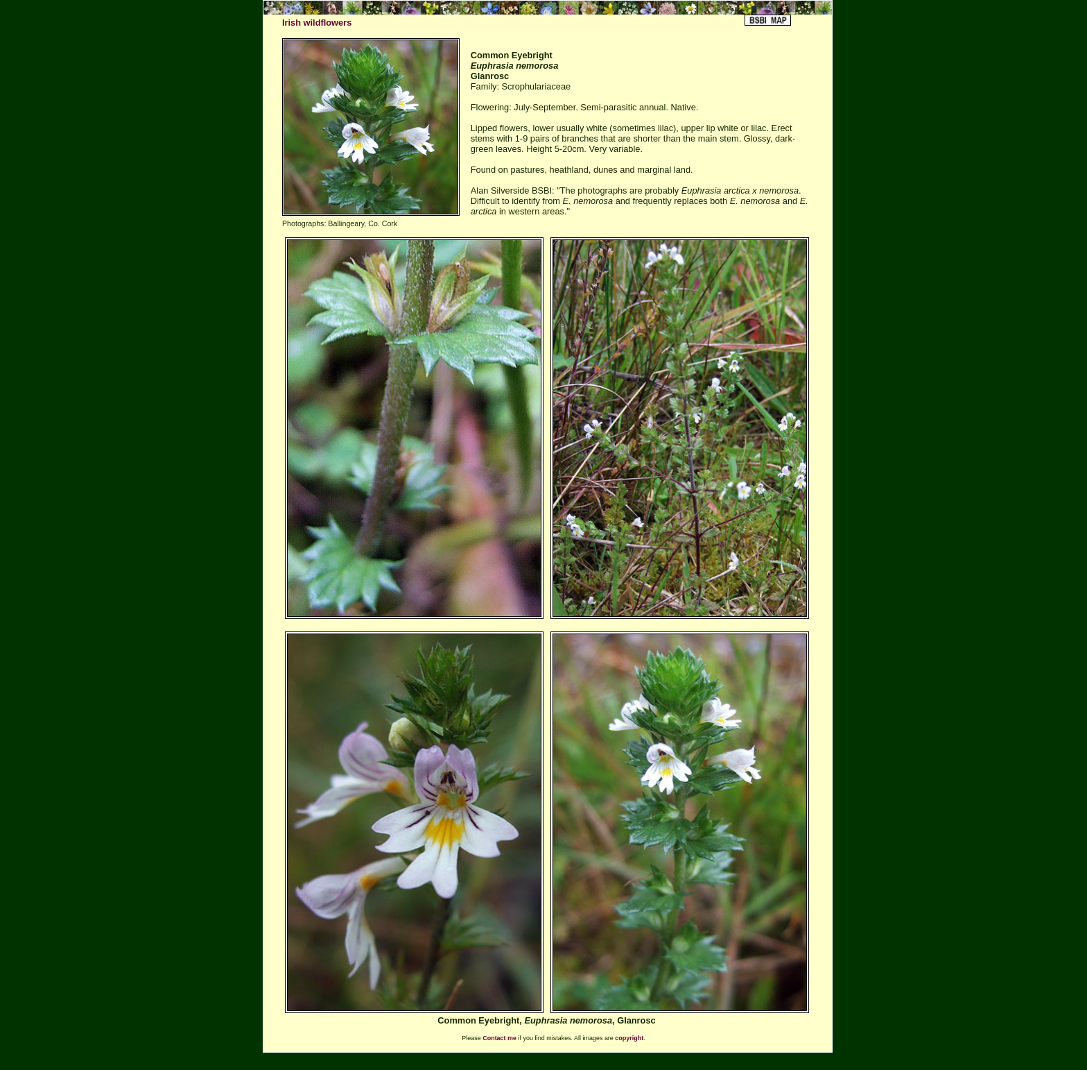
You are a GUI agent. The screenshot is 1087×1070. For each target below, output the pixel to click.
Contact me (499, 1038)
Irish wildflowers (316, 22)
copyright (629, 1038)
